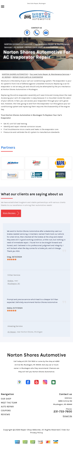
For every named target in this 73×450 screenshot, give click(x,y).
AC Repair (12, 332)
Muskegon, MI (14, 283)
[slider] (11, 259)
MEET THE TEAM (9, 402)
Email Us (67, 416)
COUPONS (6, 410)
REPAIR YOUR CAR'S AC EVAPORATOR (41, 47)
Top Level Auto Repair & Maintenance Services (49, 74)
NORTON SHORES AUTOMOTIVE (18, 44)
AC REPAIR (18, 47)
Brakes (10, 281)
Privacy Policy (36, 432)
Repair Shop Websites (31, 430)
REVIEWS (5, 414)
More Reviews (11, 213)
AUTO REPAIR (7, 406)
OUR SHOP (6, 398)
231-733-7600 (29, 361)
